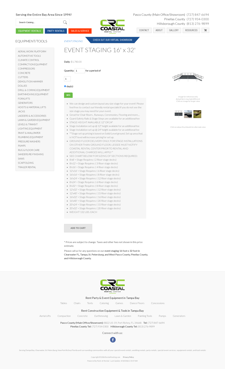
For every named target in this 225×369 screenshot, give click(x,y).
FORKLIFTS (24, 98)
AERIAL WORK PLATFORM (32, 51)
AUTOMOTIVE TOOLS (29, 55)
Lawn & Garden (123, 315)
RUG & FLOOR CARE (29, 150)
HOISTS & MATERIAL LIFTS (32, 107)
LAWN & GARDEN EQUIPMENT (34, 120)
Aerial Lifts (45, 315)
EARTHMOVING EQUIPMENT (33, 94)
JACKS (21, 111)
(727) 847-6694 (198, 5)
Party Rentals (55, 21)
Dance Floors (137, 303)
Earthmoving (101, 315)
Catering (104, 303)
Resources (191, 20)
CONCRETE (24, 72)
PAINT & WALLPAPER (29, 132)
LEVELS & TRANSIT (28, 124)
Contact (144, 20)
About (159, 20)
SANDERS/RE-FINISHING (31, 154)
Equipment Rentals (29, 21)
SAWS (21, 158)
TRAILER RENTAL (27, 167)
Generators (179, 315)
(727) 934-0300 (198, 10)
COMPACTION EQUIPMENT (32, 64)
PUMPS (22, 145)
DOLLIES (22, 85)
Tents (90, 303)
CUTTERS (23, 77)
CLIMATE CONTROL (28, 60)
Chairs (77, 303)
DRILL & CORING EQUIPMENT (34, 90)
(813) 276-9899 (198, 14)
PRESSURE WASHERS (29, 141)
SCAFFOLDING (26, 162)
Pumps (162, 315)
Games (119, 303)
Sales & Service (80, 21)
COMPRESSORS (26, 68)
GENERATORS (25, 102)
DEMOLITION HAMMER (30, 81)
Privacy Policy (128, 357)
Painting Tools (145, 315)
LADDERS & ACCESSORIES (32, 115)
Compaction (64, 315)
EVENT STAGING (73, 41)
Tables (63, 303)
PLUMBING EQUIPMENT (30, 137)
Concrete (82, 315)
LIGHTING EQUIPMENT (30, 128)
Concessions (158, 303)
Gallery (174, 20)
